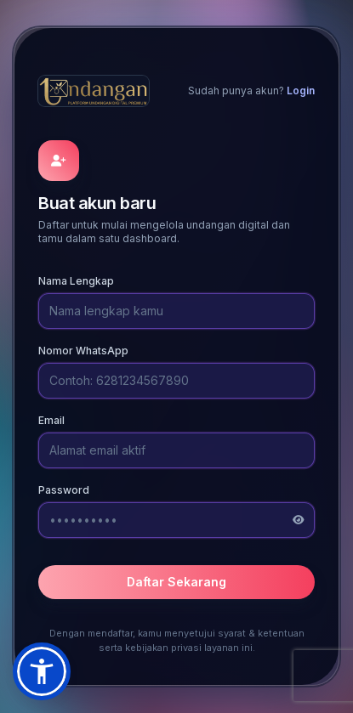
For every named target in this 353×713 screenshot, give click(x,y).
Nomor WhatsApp (83, 350)
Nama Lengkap (76, 280)
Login (301, 90)
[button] (41, 671)
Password (63, 490)
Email (51, 420)
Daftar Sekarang (176, 581)
